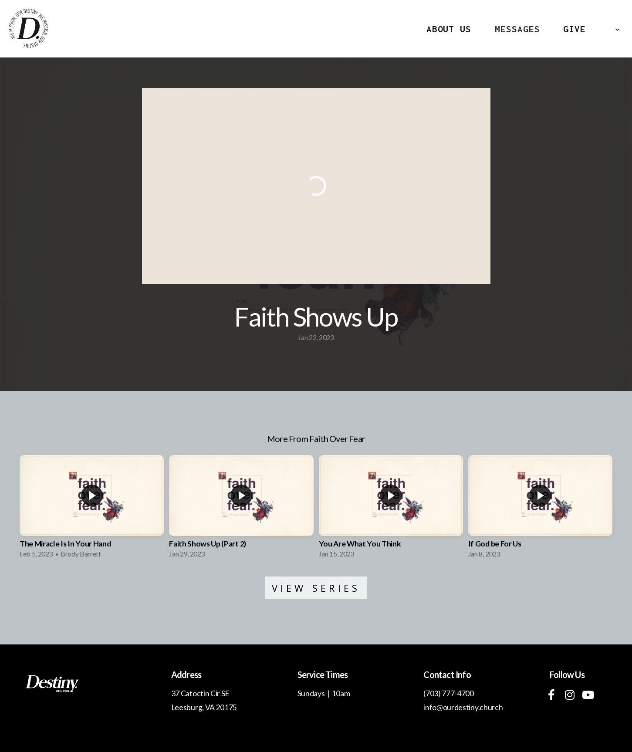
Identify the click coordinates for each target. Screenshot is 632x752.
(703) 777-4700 (448, 693)
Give (574, 29)
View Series (316, 587)
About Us (448, 29)
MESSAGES (517, 29)
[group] (92, 509)
